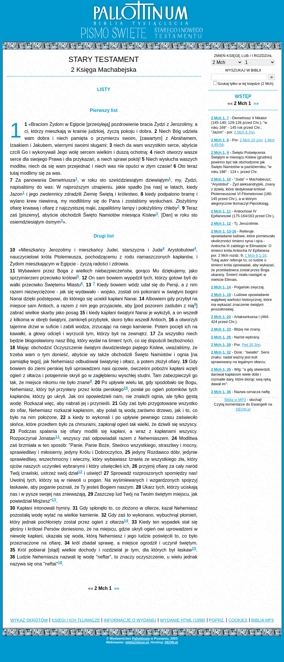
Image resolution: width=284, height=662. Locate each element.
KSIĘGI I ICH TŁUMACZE (76, 620)
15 (194, 548)
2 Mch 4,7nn (244, 132)
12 (80, 472)
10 (126, 388)
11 (57, 437)
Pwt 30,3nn (251, 344)
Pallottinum (141, 638)
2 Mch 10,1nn (251, 140)
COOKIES (238, 620)
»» (116, 588)
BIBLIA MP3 (262, 620)
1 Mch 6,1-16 (256, 255)
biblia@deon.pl (137, 642)
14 (126, 520)
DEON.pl (243, 409)
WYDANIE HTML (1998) (182, 620)
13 (54, 499)
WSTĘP (243, 96)
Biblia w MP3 (235, 399)
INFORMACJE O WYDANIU (130, 620)
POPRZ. (217, 620)
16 (60, 562)
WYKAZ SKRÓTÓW (29, 620)
